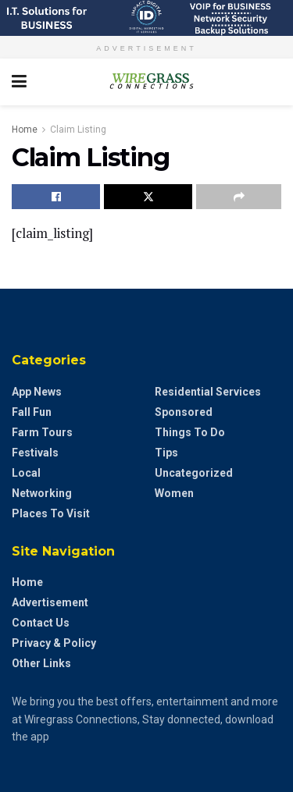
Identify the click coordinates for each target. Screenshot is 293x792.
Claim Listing (78, 129)
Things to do (190, 432)
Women (174, 493)
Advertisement (50, 602)
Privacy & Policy (54, 643)
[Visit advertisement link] (146, 18)
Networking (42, 493)
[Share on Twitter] (148, 196)
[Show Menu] (19, 82)
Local (26, 473)
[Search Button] (273, 82)
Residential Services (208, 391)
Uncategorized (194, 473)
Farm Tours (42, 432)
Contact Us (41, 622)
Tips (166, 452)
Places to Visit (51, 513)
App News (37, 391)
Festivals (35, 452)
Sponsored (184, 412)
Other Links (41, 663)
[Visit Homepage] (146, 82)
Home (25, 129)
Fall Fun (32, 412)
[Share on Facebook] (56, 196)
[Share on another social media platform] (238, 196)
